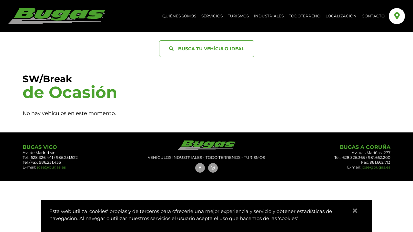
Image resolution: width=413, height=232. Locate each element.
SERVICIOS (212, 16)
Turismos (238, 16)
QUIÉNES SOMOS (179, 16)
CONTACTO (373, 16)
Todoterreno (304, 16)
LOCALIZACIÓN (341, 16)
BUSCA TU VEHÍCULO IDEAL (206, 49)
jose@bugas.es (51, 167)
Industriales (269, 16)
